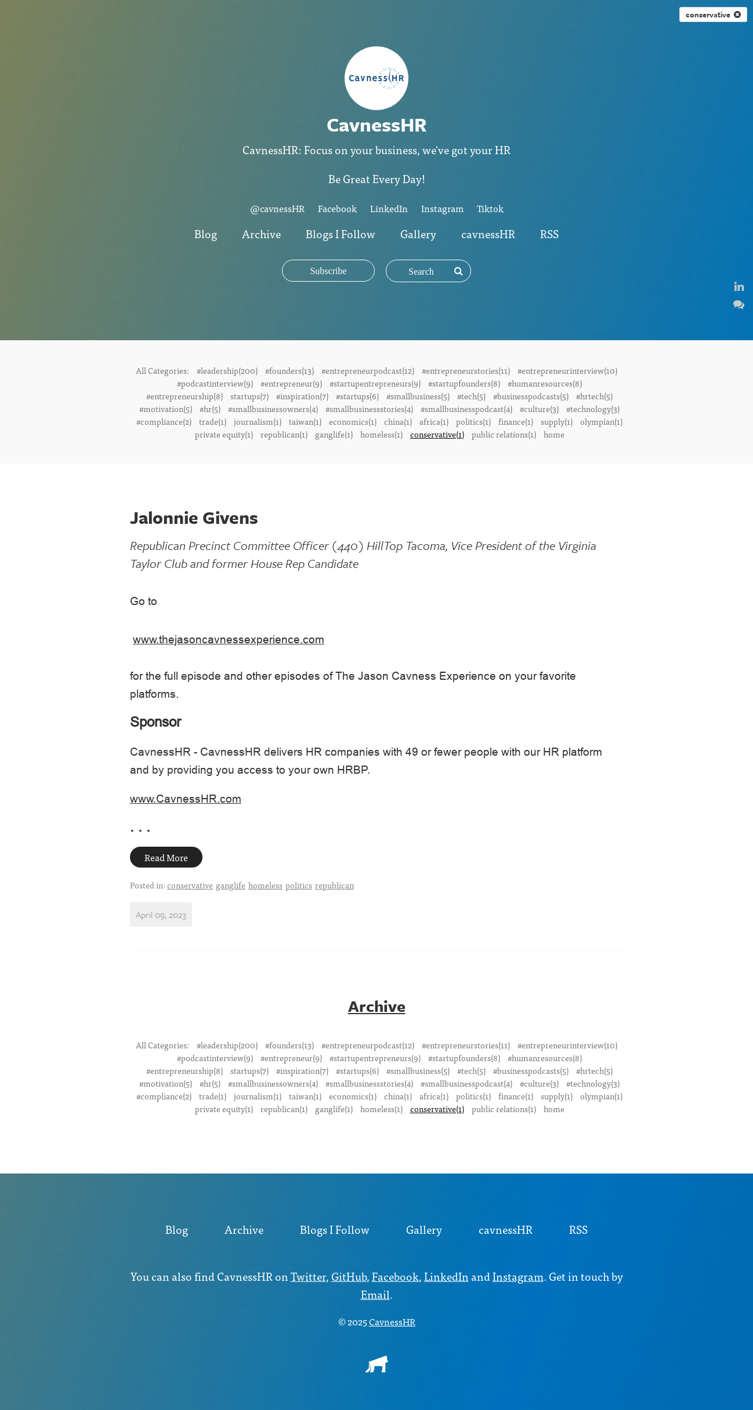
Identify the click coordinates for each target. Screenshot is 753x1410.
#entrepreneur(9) (291, 383)
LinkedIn (389, 208)
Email (375, 1294)
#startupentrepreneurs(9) (375, 383)
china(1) (398, 421)
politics (298, 885)
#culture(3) (539, 408)
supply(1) (557, 421)
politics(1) (473, 421)
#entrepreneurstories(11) (466, 370)
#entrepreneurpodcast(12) (367, 370)
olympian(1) (601, 421)
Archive (261, 233)
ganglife (230, 885)
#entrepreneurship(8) (184, 395)
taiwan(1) (305, 421)
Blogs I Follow (340, 233)
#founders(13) (289, 370)
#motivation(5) (165, 408)
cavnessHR (488, 233)
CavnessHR (392, 1321)
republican (334, 885)
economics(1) (352, 421)
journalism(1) (257, 421)
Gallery (418, 233)
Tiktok (490, 208)
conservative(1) (437, 434)
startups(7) (249, 395)
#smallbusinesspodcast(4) (466, 408)
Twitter (308, 1276)
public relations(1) (504, 434)
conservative (713, 14)
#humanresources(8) (545, 383)
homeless (265, 885)
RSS (549, 233)
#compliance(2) (163, 421)
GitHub (349, 1276)
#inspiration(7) (302, 395)
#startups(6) (357, 395)
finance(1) (515, 421)
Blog (205, 233)
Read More (166, 857)
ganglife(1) (334, 434)
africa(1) (433, 421)
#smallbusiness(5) (418, 395)
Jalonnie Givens (194, 517)
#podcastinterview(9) (215, 383)
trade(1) (212, 421)
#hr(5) (210, 408)
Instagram (442, 208)
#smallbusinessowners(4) (273, 408)
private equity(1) (224, 434)
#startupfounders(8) (464, 383)
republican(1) (283, 434)
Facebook (337, 208)
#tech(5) (471, 395)
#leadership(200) (227, 370)
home (554, 434)
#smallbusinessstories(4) (369, 408)
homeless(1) (381, 434)
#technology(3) (593, 408)
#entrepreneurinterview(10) (567, 370)
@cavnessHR (277, 208)
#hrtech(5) (594, 395)
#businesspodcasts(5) (531, 395)
